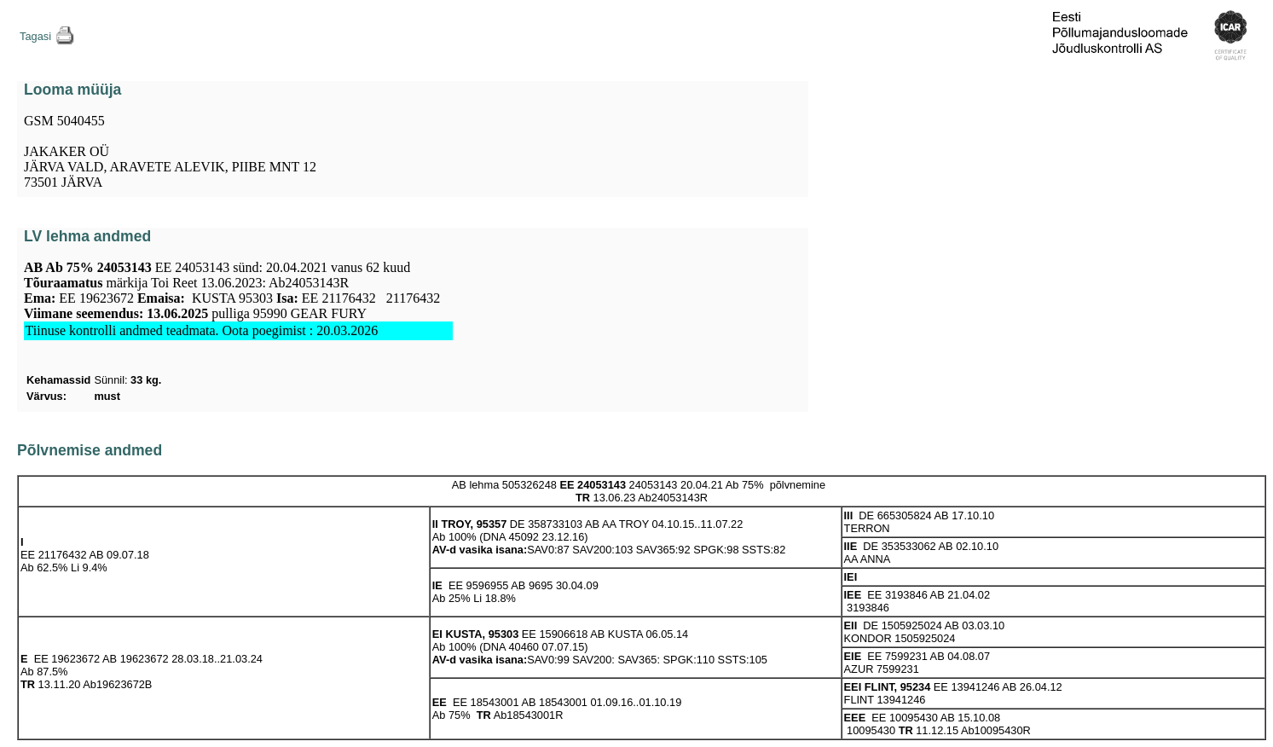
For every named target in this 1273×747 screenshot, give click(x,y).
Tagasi (35, 36)
